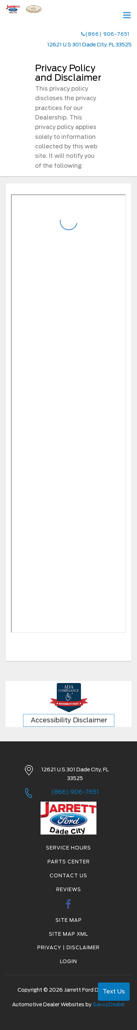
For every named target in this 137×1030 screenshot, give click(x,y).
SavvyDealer (109, 1004)
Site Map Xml (68, 934)
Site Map (69, 920)
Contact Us (68, 875)
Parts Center (68, 861)
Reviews (68, 889)
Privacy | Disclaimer (68, 947)
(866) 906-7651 (105, 34)
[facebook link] (68, 906)
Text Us (114, 991)
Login (68, 961)
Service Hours (68, 848)
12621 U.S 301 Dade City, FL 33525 (89, 44)
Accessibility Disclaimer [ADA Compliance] (69, 720)
